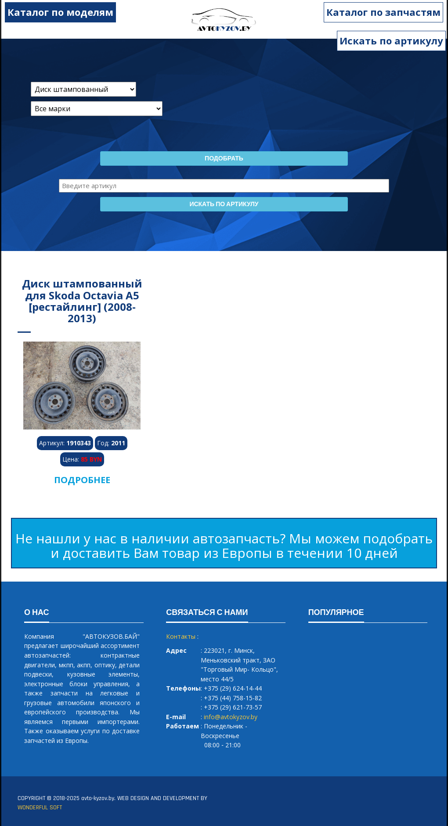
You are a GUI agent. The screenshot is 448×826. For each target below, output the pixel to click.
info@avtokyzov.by (230, 717)
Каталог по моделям (58, 11)
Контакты (180, 636)
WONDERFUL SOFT (40, 807)
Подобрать (224, 159)
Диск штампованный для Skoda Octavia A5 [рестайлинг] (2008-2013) (82, 300)
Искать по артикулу (391, 40)
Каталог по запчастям (386, 11)
